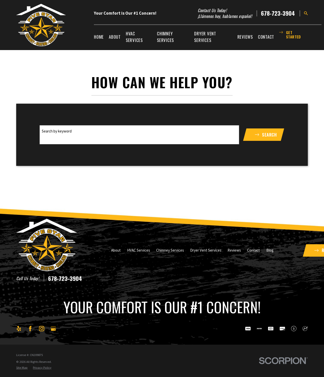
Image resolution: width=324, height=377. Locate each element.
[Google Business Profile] (53, 328)
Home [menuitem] (99, 37)
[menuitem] (22, 367)
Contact (253, 250)
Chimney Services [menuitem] (165, 36)
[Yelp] (19, 328)
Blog (270, 250)
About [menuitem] (115, 37)
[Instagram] (41, 328)
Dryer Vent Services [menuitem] (205, 36)
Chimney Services (170, 250)
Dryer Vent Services (205, 250)
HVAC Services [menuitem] (134, 36)
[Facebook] (30, 328)
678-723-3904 (278, 13)
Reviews (234, 250)
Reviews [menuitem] (245, 37)
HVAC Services (138, 250)
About (116, 250)
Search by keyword (57, 131)
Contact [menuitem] (266, 37)
